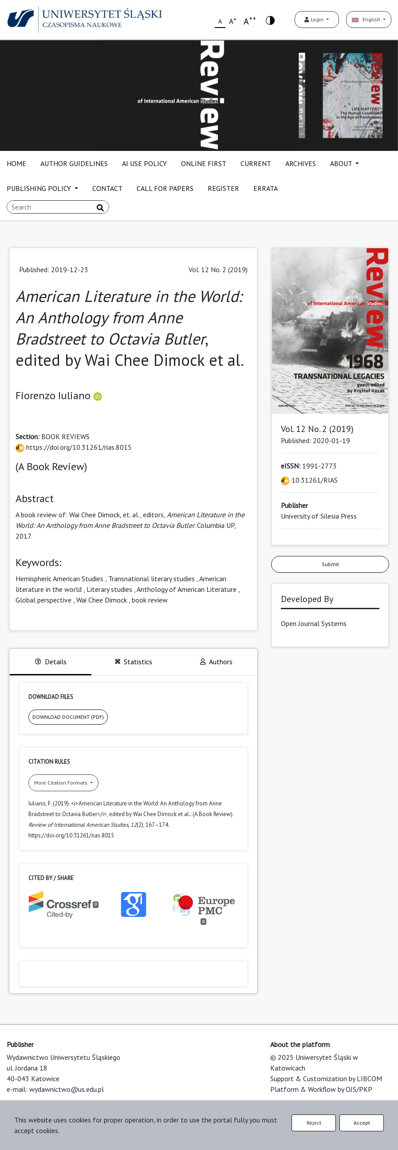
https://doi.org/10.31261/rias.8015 (74, 447)
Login (314, 19)
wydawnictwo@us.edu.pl (66, 1089)
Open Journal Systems (314, 623)
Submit (330, 564)
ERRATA (265, 188)
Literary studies (109, 589)
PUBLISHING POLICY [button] (40, 188)
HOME (16, 163)
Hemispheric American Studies (59, 578)
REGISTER (223, 188)
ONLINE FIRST (203, 163)
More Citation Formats (61, 782)
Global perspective (43, 599)
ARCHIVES (300, 163)
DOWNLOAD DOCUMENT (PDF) (68, 717)
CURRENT (255, 163)
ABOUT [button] (342, 163)
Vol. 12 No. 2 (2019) (218, 269)
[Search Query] (58, 207)
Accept (362, 1122)
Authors (216, 661)
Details (51, 661)
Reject (314, 1122)
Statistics (133, 661)
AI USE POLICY (144, 163)
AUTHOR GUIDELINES (74, 163)
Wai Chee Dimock (101, 599)
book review (150, 599)
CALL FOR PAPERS (165, 188)
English (367, 19)
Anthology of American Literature (186, 589)
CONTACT (107, 188)
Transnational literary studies (151, 578)
